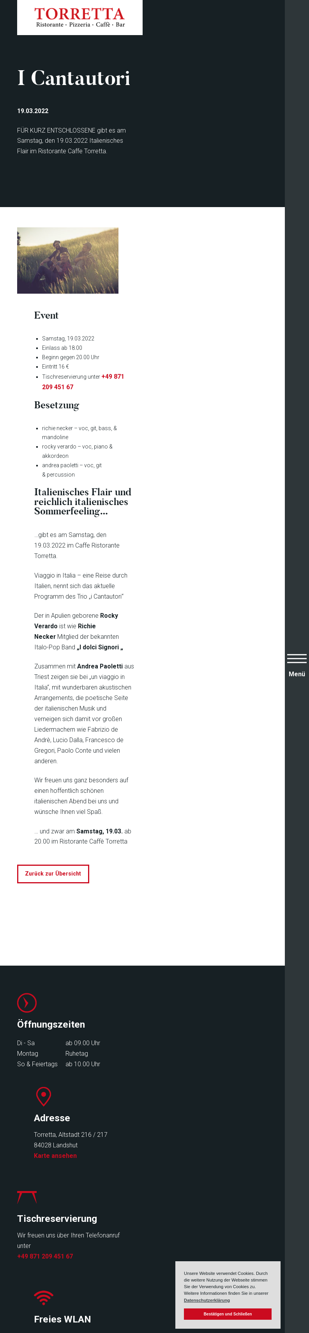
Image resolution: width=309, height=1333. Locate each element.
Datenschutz (202, 1256)
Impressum (200, 1245)
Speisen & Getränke (46, 1256)
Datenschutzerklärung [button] (207, 1300)
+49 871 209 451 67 (45, 1173)
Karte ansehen (181, 1072)
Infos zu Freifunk (182, 1171)
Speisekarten (37, 1245)
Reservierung (130, 1245)
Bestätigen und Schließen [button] (228, 1314)
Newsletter (126, 1256)
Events (27, 1266)
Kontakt (121, 1266)
